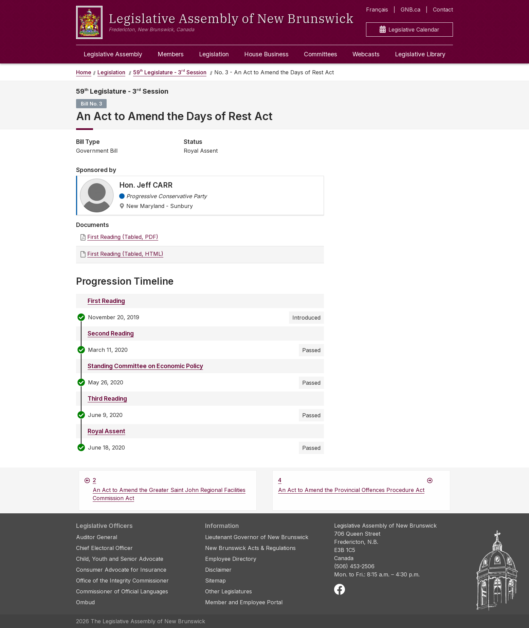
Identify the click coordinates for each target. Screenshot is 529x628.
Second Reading (111, 333)
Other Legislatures (228, 591)
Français (377, 9)
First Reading (106, 300)
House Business (266, 54)
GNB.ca (410, 9)
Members (171, 54)
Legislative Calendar (409, 29)
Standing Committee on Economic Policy (145, 365)
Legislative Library (420, 54)
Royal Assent (106, 431)
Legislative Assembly (113, 54)
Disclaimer (218, 569)
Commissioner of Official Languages (122, 591)
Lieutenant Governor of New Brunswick (256, 537)
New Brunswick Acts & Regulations (250, 548)
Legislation (214, 54)
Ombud (85, 602)
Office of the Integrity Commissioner (122, 580)
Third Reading (107, 398)
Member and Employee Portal (243, 602)
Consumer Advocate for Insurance (121, 569)
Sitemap (215, 580)
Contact (443, 9)
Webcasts (366, 54)
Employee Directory (230, 558)
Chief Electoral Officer (104, 548)
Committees (320, 54)
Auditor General (96, 537)
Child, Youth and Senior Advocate (119, 558)
